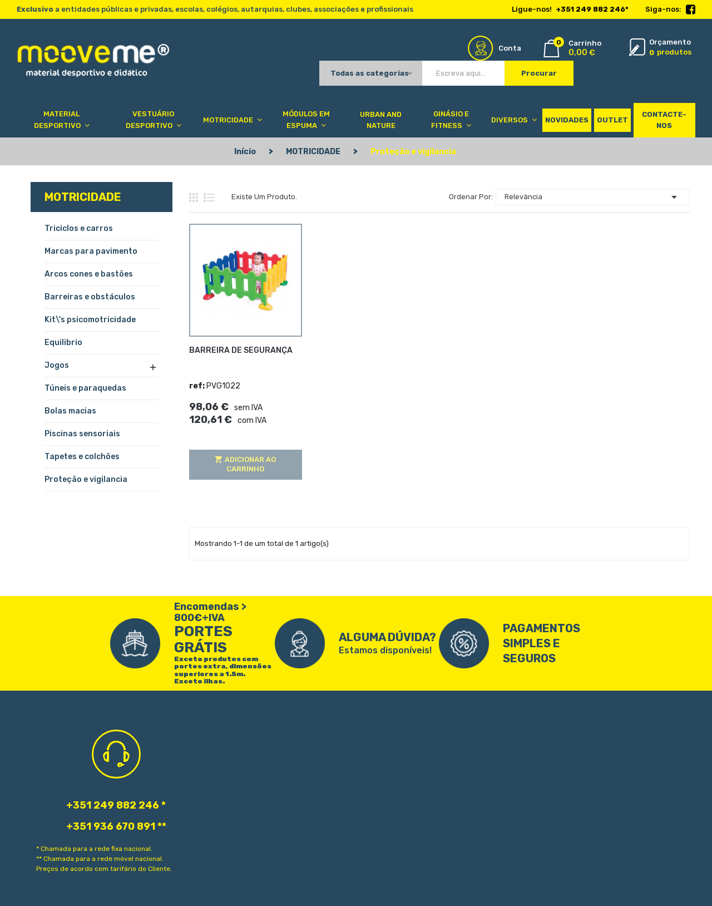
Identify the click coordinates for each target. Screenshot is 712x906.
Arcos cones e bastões (88, 274)
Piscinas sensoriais (82, 434)
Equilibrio (63, 342)
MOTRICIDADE (82, 197)
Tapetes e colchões (82, 456)
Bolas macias (70, 411)
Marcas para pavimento (90, 251)
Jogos (56, 365)
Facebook (690, 10)
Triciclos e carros (78, 228)
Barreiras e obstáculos (89, 297)
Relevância (593, 197)
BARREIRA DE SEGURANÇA (241, 350)
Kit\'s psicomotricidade (90, 319)
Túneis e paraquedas (85, 388)
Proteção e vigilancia (85, 479)
